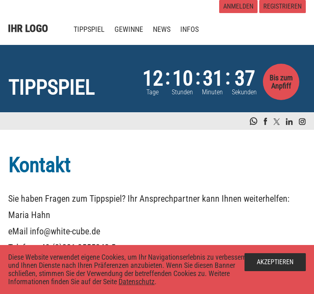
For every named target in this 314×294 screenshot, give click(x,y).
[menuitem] (89, 29)
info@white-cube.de (65, 231)
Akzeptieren (275, 262)
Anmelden (238, 6)
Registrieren (282, 6)
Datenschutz (137, 281)
